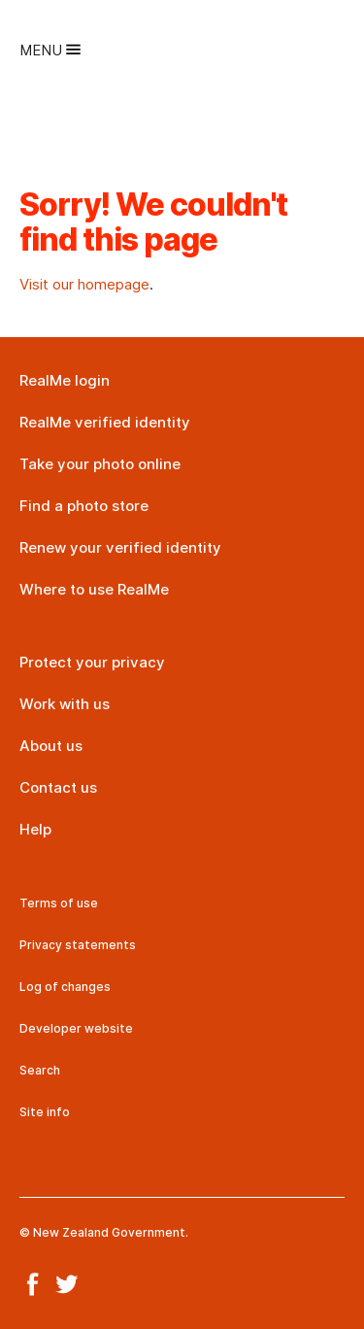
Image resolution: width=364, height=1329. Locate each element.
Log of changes (65, 986)
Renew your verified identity (120, 547)
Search (39, 1070)
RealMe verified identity (104, 422)
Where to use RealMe (94, 589)
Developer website (76, 1028)
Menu (50, 50)
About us (51, 745)
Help (35, 829)
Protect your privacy (92, 662)
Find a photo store (84, 505)
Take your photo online (100, 464)
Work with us (64, 704)
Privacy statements (77, 944)
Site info (44, 1112)
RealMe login (64, 380)
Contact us (58, 787)
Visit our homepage (84, 284)
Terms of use (58, 903)
